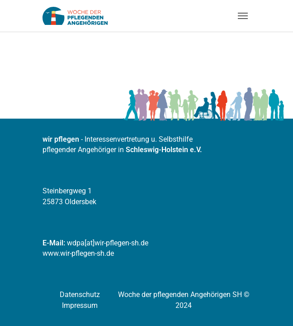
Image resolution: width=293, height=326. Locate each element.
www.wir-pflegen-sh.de (78, 253)
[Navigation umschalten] (242, 16)
